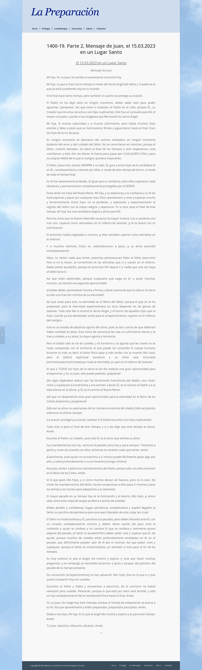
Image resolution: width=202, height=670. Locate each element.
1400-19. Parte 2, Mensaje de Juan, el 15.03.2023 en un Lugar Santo (101, 49)
